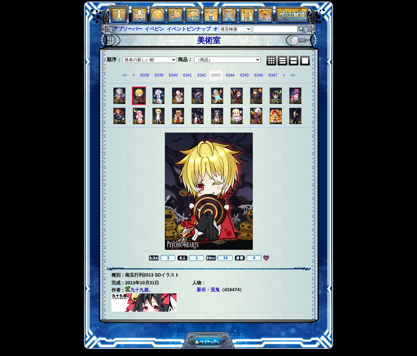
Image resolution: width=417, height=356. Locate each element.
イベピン (154, 29)
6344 (230, 75)
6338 (144, 75)
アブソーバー (127, 29)
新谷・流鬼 (208, 289)
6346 (258, 75)
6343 (216, 75)
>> (293, 75)
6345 (244, 75)
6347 (272, 75)
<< (124, 75)
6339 (159, 75)
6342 (201, 75)
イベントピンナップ (189, 29)
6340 (173, 75)
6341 (187, 75)
